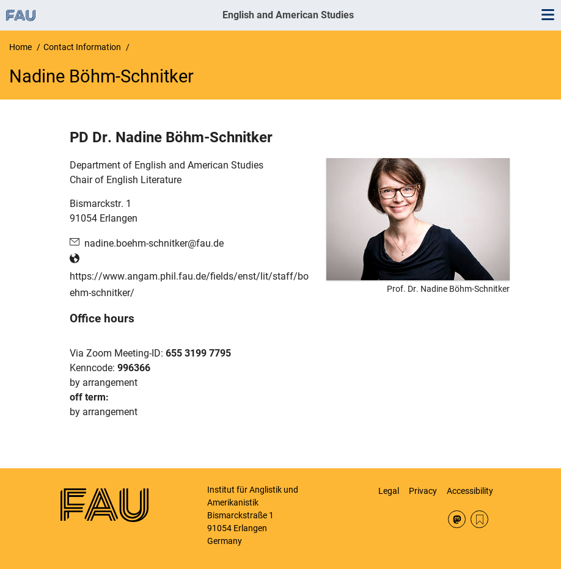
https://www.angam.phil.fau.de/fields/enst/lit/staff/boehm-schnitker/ (189, 284)
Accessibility (470, 491)
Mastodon (457, 519)
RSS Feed (479, 519)
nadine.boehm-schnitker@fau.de (154, 243)
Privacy (423, 491)
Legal (388, 491)
